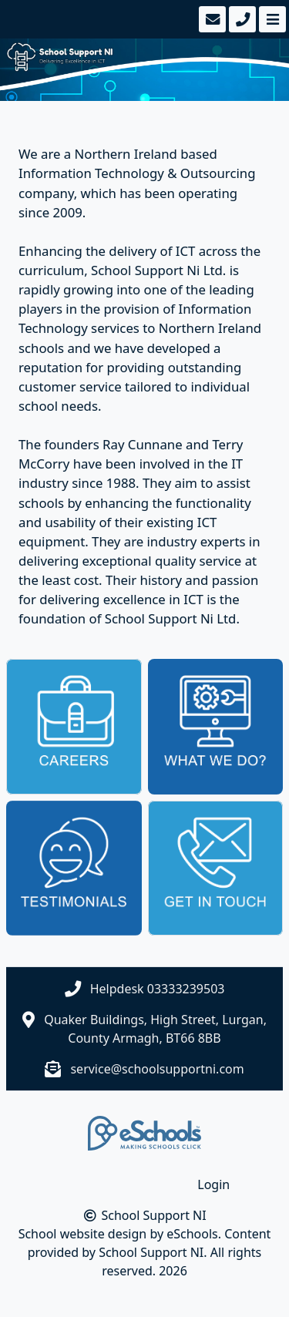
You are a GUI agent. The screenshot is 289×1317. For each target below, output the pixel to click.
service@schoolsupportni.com (157, 1068)
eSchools (192, 1233)
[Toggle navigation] (271, 19)
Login (213, 1184)
